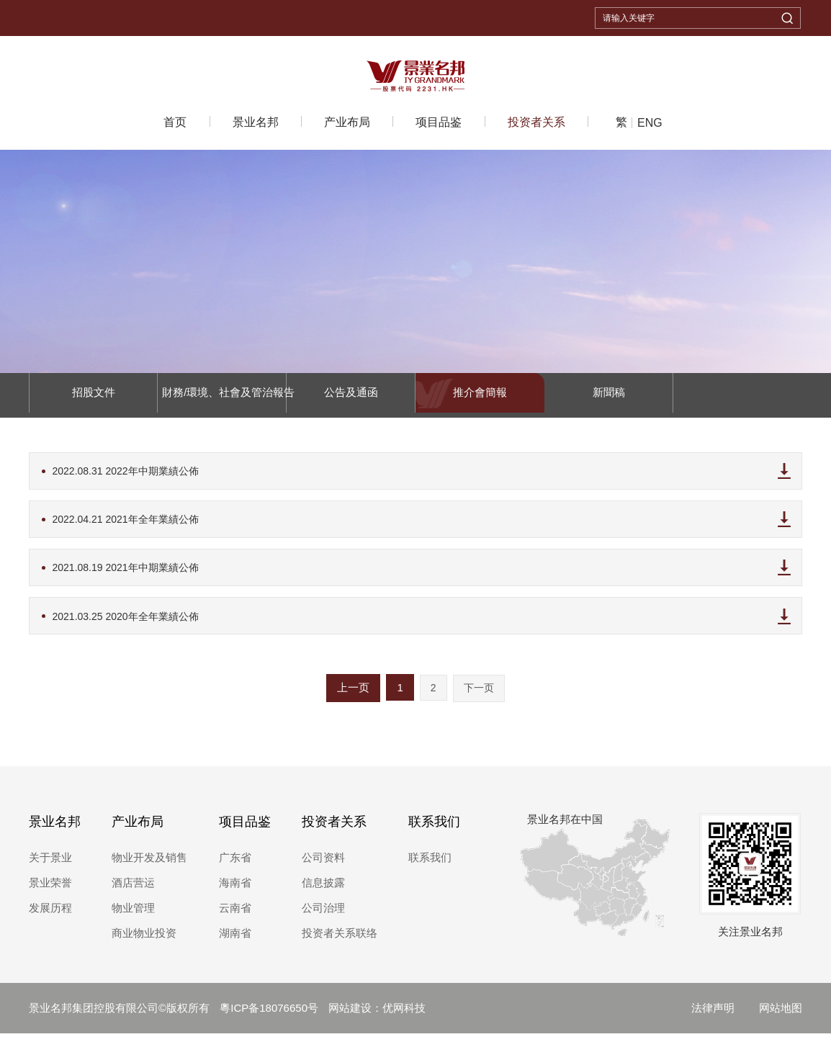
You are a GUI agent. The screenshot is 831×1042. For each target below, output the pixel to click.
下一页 (479, 696)
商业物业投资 (144, 941)
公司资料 (323, 866)
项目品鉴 (439, 122)
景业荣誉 (50, 891)
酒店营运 (133, 891)
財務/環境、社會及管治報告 (222, 395)
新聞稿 (609, 395)
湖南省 (235, 941)
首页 (175, 122)
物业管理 (133, 916)
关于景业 (50, 866)
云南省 (235, 916)
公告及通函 (351, 395)
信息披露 (323, 891)
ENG (649, 123)
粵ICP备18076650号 (270, 1016)
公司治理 (323, 916)
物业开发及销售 (149, 866)
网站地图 (780, 1016)
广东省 (235, 866)
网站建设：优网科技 (377, 1016)
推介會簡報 (480, 395)
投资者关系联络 (339, 941)
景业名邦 (256, 122)
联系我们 (434, 830)
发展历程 (50, 916)
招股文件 (93, 395)
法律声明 (713, 1016)
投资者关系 (536, 122)
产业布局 (347, 122)
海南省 (235, 891)
